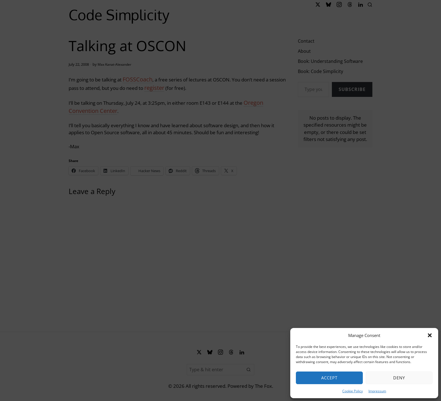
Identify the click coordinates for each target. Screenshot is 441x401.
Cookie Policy (352, 391)
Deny (399, 378)
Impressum (377, 391)
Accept (329, 378)
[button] (430, 335)
